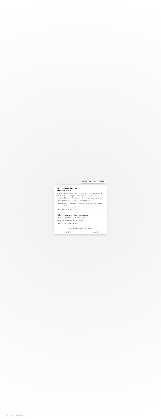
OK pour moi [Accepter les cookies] (93, 232)
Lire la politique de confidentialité (66, 209)
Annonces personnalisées (68, 223)
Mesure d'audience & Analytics (70, 220)
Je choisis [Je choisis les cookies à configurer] (67, 232)
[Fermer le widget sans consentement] (93, 182)
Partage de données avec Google (71, 217)
